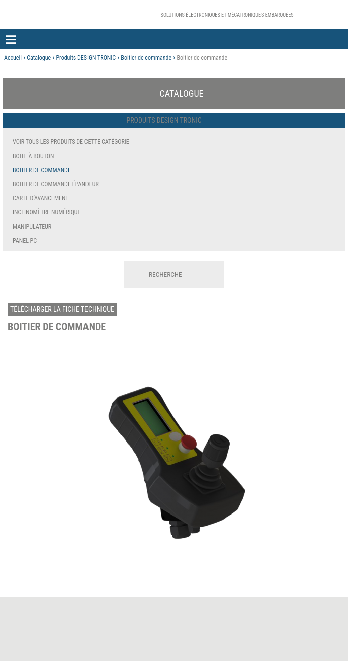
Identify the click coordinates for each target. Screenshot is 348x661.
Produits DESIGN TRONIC (86, 57)
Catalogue (39, 57)
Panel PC (25, 240)
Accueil (13, 57)
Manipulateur (32, 226)
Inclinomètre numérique (47, 212)
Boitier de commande (146, 57)
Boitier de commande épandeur (56, 184)
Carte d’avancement (40, 198)
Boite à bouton (33, 156)
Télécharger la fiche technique (62, 309)
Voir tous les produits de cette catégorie (71, 141)
